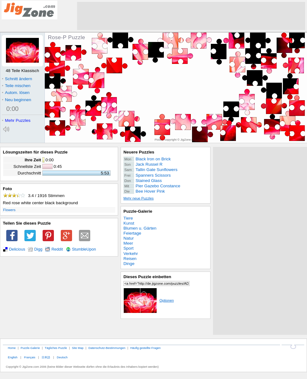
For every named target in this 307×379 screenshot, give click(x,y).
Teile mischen (16, 85)
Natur (128, 238)
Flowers (9, 210)
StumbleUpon (84, 249)
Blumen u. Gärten (139, 228)
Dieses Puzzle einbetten (147, 276)
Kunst (128, 223)
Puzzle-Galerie (137, 211)
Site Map (77, 348)
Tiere (128, 218)
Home (12, 348)
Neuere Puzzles (138, 152)
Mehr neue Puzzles (138, 198)
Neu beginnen (16, 99)
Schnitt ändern (17, 78)
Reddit (57, 249)
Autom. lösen (15, 92)
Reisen (130, 258)
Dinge (128, 263)
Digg (38, 249)
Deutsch (62, 357)
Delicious (17, 249)
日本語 (46, 357)
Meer (128, 243)
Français (29, 357)
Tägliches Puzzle (56, 348)
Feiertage (132, 233)
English (13, 357)
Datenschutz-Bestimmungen (106, 348)
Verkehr (130, 253)
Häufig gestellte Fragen (145, 348)
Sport (128, 248)
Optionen (148, 300)
